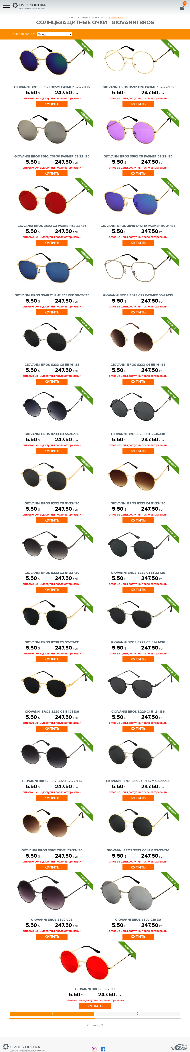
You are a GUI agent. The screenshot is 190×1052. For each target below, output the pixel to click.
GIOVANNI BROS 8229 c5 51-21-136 (52, 712)
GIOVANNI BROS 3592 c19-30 (138, 920)
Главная (71, 17)
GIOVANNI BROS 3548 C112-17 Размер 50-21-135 (52, 295)
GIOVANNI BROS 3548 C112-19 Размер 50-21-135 (138, 226)
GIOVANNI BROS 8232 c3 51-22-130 (52, 573)
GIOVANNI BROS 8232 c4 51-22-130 (138, 504)
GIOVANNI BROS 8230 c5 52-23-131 (52, 642)
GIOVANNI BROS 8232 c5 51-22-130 (52, 504)
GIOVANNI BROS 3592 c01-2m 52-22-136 (138, 850)
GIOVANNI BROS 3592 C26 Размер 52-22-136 (138, 87)
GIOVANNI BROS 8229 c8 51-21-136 (138, 642)
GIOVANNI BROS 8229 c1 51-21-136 (138, 712)
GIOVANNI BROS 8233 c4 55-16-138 (138, 365)
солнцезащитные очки (91, 17)
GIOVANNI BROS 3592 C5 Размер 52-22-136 (138, 157)
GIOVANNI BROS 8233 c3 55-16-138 (52, 434)
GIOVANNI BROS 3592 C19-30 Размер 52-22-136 (52, 157)
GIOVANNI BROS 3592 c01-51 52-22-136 (51, 850)
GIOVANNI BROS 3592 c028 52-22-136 (52, 781)
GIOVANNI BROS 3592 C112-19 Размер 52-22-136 (52, 87)
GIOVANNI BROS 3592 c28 (52, 920)
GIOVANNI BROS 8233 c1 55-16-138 (138, 434)
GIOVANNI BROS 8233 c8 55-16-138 (52, 365)
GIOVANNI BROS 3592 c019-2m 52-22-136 (138, 781)
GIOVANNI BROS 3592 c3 (95, 989)
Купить (51, 104)
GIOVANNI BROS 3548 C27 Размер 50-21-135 (138, 295)
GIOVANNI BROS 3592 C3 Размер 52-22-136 (51, 226)
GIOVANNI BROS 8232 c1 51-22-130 (138, 573)
